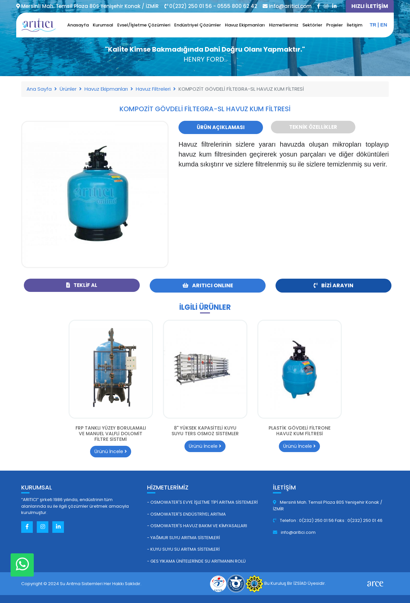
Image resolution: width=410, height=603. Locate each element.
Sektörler (312, 25)
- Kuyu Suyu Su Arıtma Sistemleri (183, 549)
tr (373, 24)
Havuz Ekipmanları (245, 25)
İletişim (354, 25)
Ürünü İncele (110, 451)
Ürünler (68, 88)
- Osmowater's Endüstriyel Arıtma (186, 514)
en (383, 24)
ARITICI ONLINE (207, 285)
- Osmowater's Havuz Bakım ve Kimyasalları (197, 526)
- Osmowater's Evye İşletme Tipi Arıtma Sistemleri (202, 502)
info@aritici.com (294, 532)
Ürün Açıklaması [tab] (221, 127)
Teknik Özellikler (313, 126)
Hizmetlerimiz (283, 25)
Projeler (334, 25)
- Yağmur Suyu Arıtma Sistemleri (183, 537)
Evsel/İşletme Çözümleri (143, 25)
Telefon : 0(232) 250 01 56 (304, 520)
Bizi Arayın (333, 285)
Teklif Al (81, 285)
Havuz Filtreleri (153, 88)
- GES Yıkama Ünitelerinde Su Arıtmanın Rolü (196, 561)
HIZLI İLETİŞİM (369, 6)
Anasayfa (78, 25)
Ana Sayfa (39, 88)
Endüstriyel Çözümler (197, 25)
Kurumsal (103, 25)
